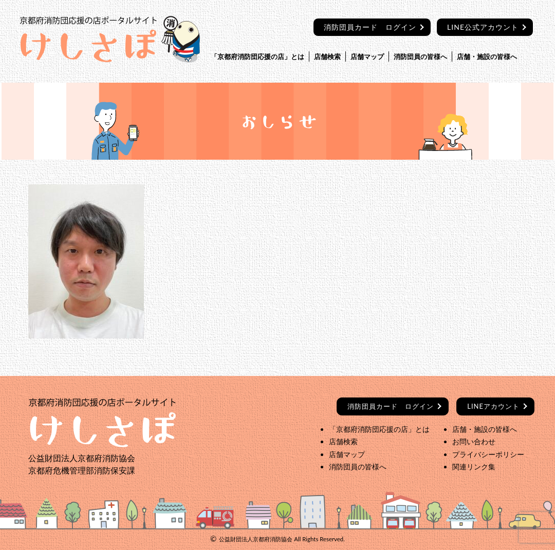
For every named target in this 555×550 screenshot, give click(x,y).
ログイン (390, 406)
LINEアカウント (493, 406)
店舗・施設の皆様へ (487, 56)
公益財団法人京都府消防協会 (255, 539)
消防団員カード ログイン (370, 27)
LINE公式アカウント (483, 27)
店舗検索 (327, 56)
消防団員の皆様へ (420, 56)
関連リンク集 (473, 466)
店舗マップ (367, 56)
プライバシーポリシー (488, 454)
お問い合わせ (473, 441)
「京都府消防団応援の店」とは (257, 56)
